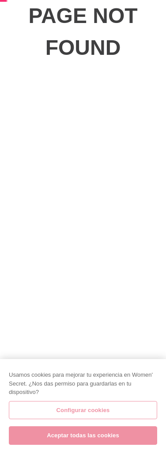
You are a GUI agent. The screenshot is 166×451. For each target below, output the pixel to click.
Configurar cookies (83, 412)
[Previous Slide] (5, 71)
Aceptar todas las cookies (83, 438)
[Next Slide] (161, 71)
